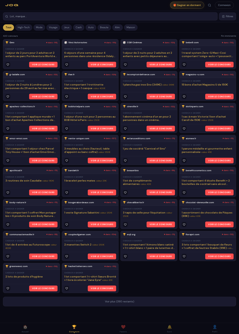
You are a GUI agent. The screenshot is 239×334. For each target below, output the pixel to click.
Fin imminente (228, 35)
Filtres (227, 16)
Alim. (117, 27)
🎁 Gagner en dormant (187, 5)
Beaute (104, 27)
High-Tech (24, 27)
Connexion (224, 5)
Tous (8, 27)
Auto (91, 27)
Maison (131, 27)
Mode (39, 27)
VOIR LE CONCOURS (43, 64)
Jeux (66, 27)
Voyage (53, 27)
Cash (79, 27)
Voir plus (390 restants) (119, 301)
